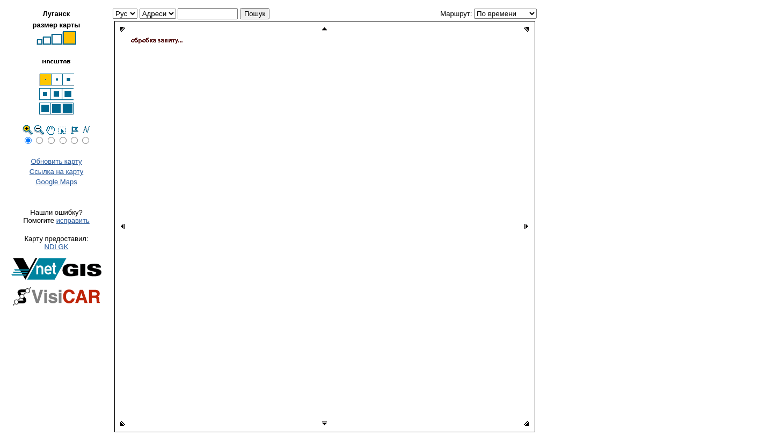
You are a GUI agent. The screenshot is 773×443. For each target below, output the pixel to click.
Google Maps (56, 182)
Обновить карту (56, 161)
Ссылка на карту (56, 172)
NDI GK (57, 247)
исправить (73, 220)
